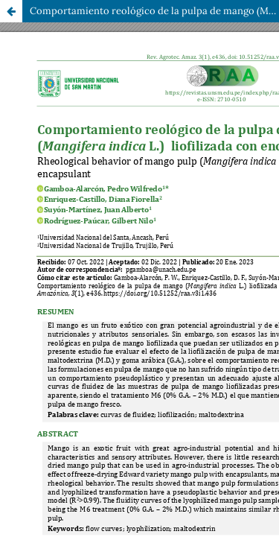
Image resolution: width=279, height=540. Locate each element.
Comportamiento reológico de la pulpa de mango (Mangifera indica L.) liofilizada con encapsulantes (154, 10)
